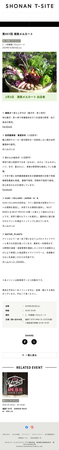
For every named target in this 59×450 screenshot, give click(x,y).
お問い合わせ (6, 434)
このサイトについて (37, 434)
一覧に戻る (31, 355)
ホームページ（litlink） (13, 262)
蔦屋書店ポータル (23, 438)
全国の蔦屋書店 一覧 (35, 438)
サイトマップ (25, 434)
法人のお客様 (15, 434)
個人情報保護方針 (49, 434)
